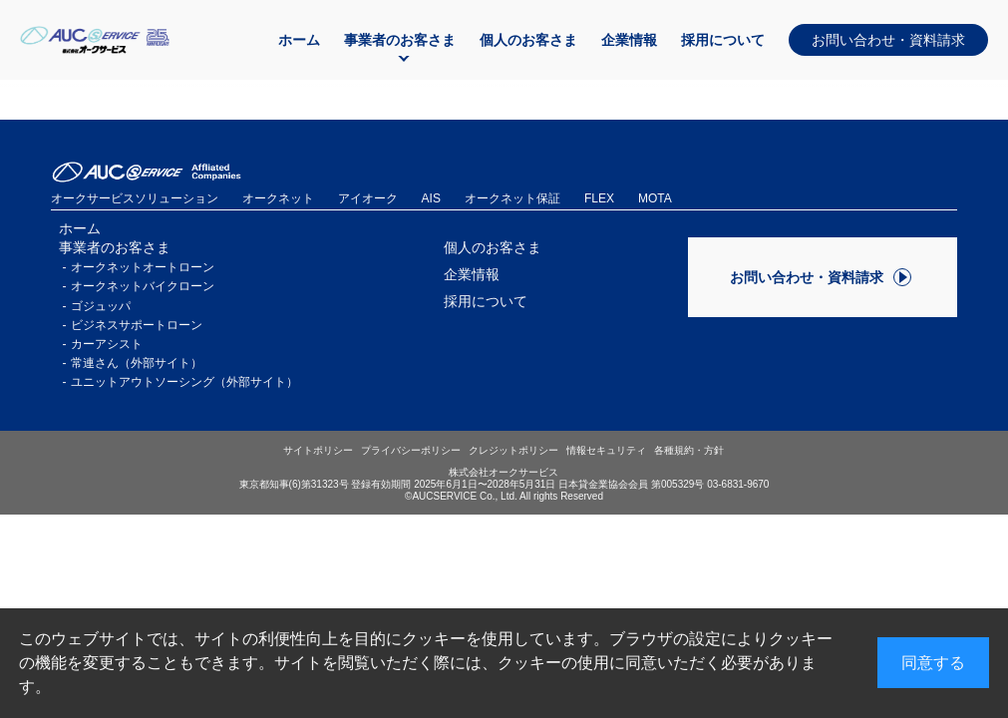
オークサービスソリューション (134, 198)
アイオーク (368, 198)
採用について (723, 40)
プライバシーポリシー (411, 450)
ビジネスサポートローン (136, 325)
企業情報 (629, 40)
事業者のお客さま (400, 40)
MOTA (655, 198)
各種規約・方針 (689, 450)
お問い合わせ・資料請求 (888, 40)
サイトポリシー (318, 450)
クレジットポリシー (513, 450)
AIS (431, 198)
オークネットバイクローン (142, 286)
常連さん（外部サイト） (136, 363)
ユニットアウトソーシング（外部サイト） (184, 382)
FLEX (599, 198)
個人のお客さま (528, 40)
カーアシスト (107, 344)
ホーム (299, 40)
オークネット (278, 198)
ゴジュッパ (101, 306)
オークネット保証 (512, 198)
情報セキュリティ (606, 450)
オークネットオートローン (142, 267)
